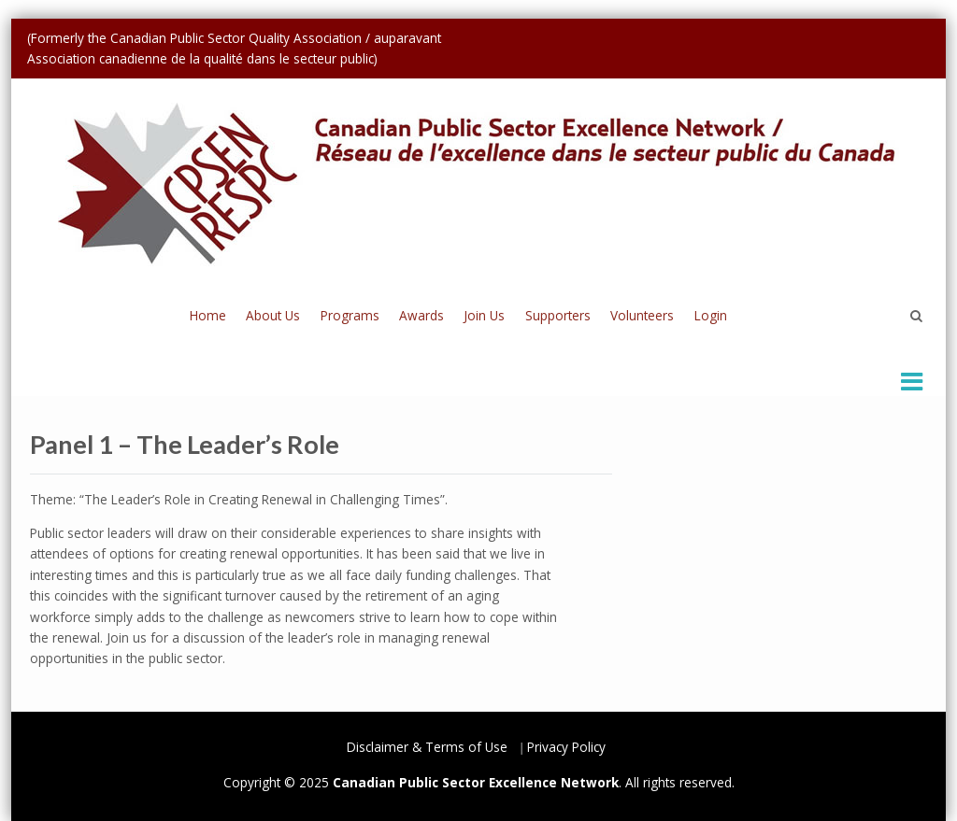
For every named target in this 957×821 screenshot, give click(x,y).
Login (710, 315)
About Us (273, 315)
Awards (421, 315)
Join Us (484, 315)
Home (208, 315)
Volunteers (642, 315)
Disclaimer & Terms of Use (427, 747)
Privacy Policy (566, 747)
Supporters (558, 315)
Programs (350, 315)
